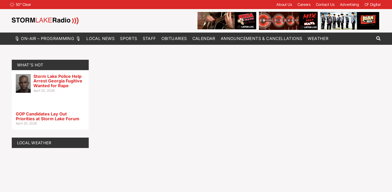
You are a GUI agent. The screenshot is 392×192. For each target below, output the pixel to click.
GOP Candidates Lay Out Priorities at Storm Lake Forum (47, 116)
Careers (304, 4)
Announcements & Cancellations (261, 38)
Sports (128, 38)
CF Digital (372, 4)
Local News (100, 38)
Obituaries (174, 38)
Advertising (349, 4)
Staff (149, 38)
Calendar (203, 38)
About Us (284, 4)
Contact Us (325, 4)
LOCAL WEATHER (34, 142)
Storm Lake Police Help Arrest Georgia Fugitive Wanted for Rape (57, 81)
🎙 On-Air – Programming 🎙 (47, 38)
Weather (318, 38)
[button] (378, 38)
